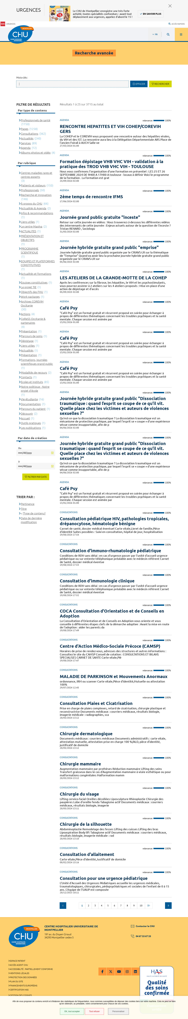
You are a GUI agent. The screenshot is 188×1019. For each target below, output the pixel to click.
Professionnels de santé (35, 120)
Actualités (27, 138)
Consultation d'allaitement (87, 854)
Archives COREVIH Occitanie (32, 303)
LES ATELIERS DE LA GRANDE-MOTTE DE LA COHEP (113, 277)
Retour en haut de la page (180, 917)
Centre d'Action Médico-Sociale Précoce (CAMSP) (110, 646)
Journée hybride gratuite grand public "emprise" (109, 247)
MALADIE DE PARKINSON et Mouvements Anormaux (113, 676)
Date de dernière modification (31, 520)
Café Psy (68, 308)
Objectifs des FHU (32, 291)
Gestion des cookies (21, 995)
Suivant (168, 905)
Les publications (31, 427)
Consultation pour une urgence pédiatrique (104, 878)
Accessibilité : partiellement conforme (31, 969)
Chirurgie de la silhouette (86, 824)
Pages (24, 128)
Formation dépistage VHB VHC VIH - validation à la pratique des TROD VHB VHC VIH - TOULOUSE (111, 164)
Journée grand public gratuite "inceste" (100, 217)
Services (26, 143)
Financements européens (23, 985)
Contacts (26, 377)
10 (141, 905)
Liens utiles (28, 221)
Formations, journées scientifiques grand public (37, 361)
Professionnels (30, 190)
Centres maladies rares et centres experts (36, 174)
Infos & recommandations (37, 213)
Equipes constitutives (34, 282)
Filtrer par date (37, 477)
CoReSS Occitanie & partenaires (33, 320)
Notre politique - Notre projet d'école (35, 388)
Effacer (140, 84)
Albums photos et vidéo (36, 152)
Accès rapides (177, 24)
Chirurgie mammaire (80, 763)
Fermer (170, 6)
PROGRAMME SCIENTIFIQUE (29, 250)
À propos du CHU (31, 203)
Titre (24, 508)
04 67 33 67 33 (141, 936)
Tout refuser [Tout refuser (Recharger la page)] (94, 1011)
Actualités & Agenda (33, 208)
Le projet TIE (28, 287)
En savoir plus (152, 14)
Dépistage (27, 340)
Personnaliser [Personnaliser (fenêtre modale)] (118, 1011)
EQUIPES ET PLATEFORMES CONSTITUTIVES (38, 263)
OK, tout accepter (72, 1011)
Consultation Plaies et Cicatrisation (96, 703)
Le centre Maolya (31, 226)
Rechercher (161, 84)
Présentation (29, 331)
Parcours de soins (31, 336)
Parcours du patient (33, 408)
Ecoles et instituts (32, 382)
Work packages (30, 296)
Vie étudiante (29, 399)
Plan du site (16, 981)
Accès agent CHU (19, 965)
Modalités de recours (34, 372)
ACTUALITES (28, 231)
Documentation (31, 404)
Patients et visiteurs (33, 185)
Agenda (26, 147)
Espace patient (17, 961)
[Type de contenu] (34, 513)
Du (19, 448)
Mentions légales (19, 973)
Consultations (29, 133)
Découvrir (27, 413)
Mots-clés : (22, 77)
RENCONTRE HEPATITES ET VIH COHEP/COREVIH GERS (110, 129)
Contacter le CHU (143, 926)
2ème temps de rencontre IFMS (91, 196)
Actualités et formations (36, 273)
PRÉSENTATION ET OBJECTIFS (32, 238)
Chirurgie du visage (79, 794)
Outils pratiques (31, 423)
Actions (25, 314)
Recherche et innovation (36, 195)
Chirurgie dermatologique (86, 733)
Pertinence (27, 504)
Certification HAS (19, 989)
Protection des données (23, 977)
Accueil (25, 418)
